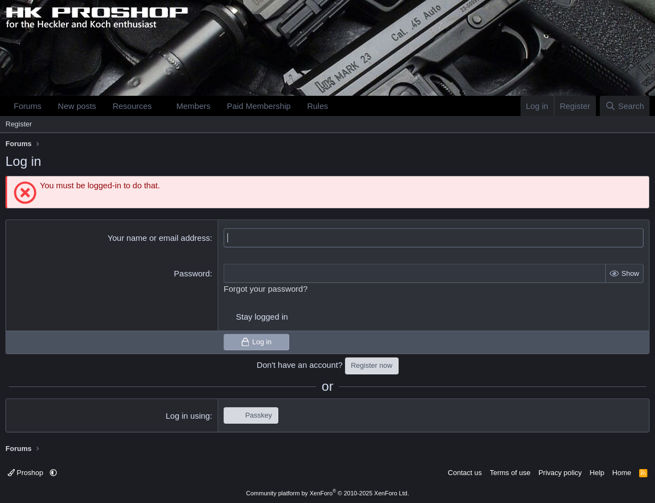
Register (18, 124)
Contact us (465, 473)
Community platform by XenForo (327, 493)
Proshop (26, 473)
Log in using (188, 415)
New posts (77, 106)
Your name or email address (159, 237)
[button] (160, 106)
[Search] (625, 106)
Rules (317, 106)
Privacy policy (560, 473)
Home (621, 473)
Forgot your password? (265, 288)
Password (192, 273)
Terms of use (510, 473)
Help (597, 473)
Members (193, 106)
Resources (132, 106)
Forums (28, 106)
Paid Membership (259, 106)
